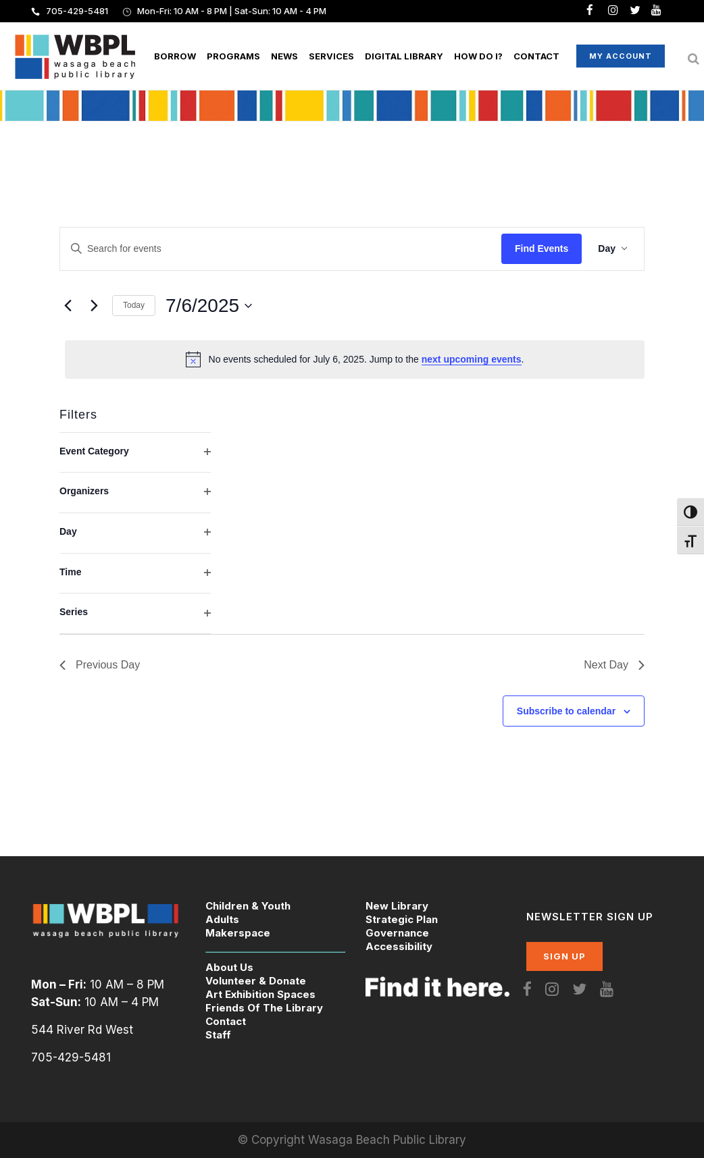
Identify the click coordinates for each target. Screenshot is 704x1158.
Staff (218, 1035)
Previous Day (99, 664)
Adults (222, 919)
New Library (397, 906)
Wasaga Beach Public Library (387, 1140)
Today (134, 305)
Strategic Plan (402, 919)
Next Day (614, 664)
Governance (397, 933)
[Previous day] (67, 306)
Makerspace (237, 933)
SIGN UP (564, 956)
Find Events (541, 248)
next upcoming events (472, 359)
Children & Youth (248, 906)
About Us (229, 967)
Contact (225, 1021)
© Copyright (273, 1140)
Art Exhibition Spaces (260, 994)
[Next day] (94, 306)
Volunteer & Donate (255, 981)
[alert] (355, 359)
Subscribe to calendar (566, 711)
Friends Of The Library (264, 1008)
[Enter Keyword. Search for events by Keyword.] (280, 249)
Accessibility (399, 946)
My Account (604, 56)
